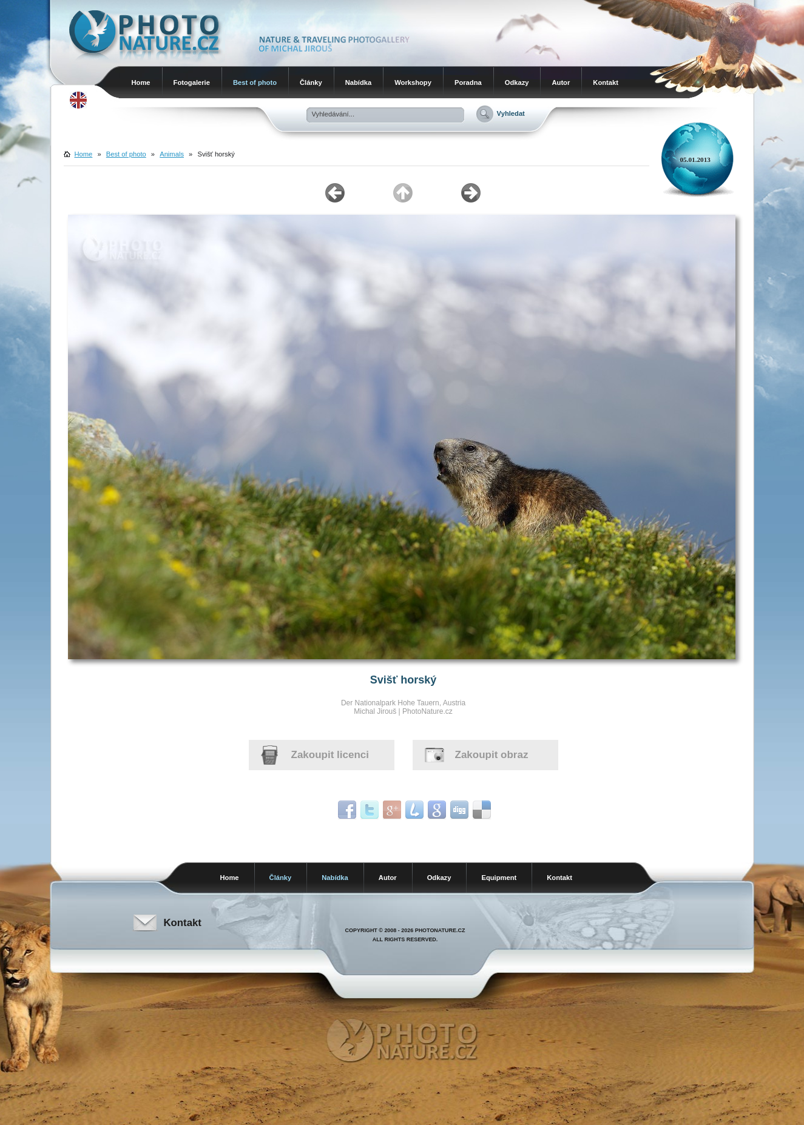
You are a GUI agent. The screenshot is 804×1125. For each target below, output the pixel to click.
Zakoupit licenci (330, 755)
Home (141, 82)
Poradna (468, 82)
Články (311, 82)
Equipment (498, 877)
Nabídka (358, 82)
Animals (172, 154)
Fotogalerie (192, 82)
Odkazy (517, 82)
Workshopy (412, 82)
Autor (561, 82)
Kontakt (605, 82)
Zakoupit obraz (492, 755)
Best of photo (255, 82)
